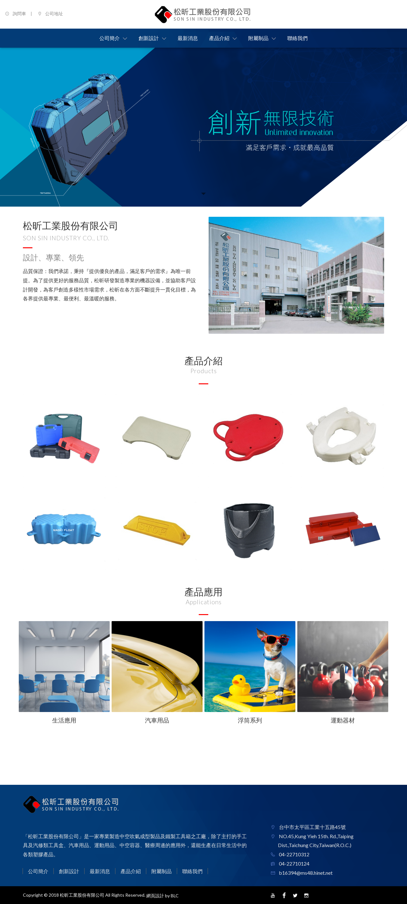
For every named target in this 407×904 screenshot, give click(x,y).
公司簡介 (38, 871)
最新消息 (100, 871)
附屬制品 (161, 871)
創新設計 (69, 871)
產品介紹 (131, 871)
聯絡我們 (192, 871)
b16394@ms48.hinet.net (305, 873)
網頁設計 (155, 896)
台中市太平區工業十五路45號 (312, 827)
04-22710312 (293, 854)
